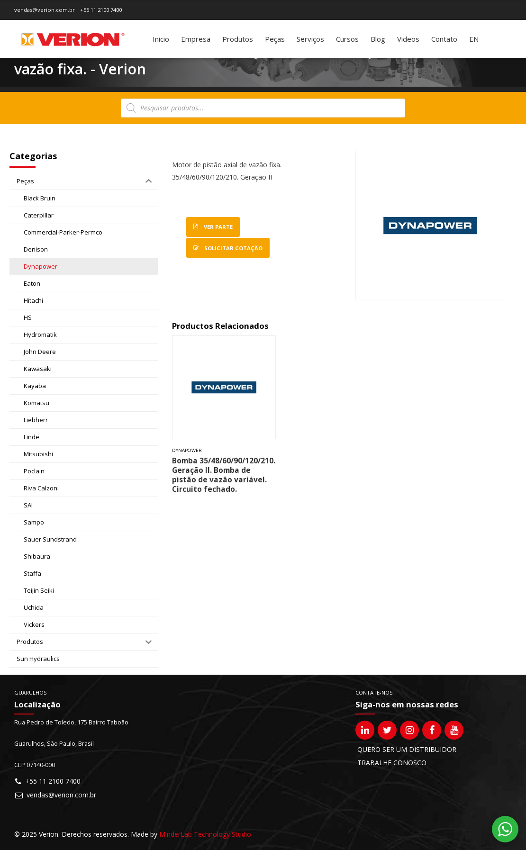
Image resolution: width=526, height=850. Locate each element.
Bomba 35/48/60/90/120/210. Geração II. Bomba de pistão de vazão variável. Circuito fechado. (223, 475)
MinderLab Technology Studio (205, 834)
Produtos (237, 39)
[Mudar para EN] (474, 39)
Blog (378, 39)
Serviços (310, 39)
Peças (275, 39)
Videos (408, 39)
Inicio (161, 39)
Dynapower (187, 450)
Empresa (195, 39)
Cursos (347, 39)
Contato (444, 39)
